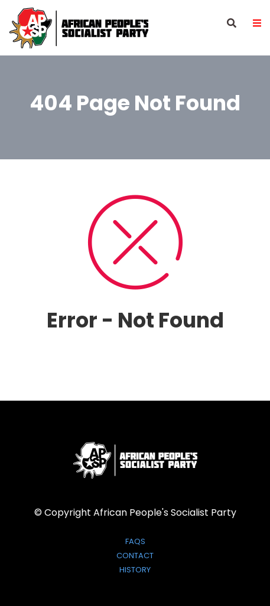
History (135, 570)
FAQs (135, 541)
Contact (135, 555)
